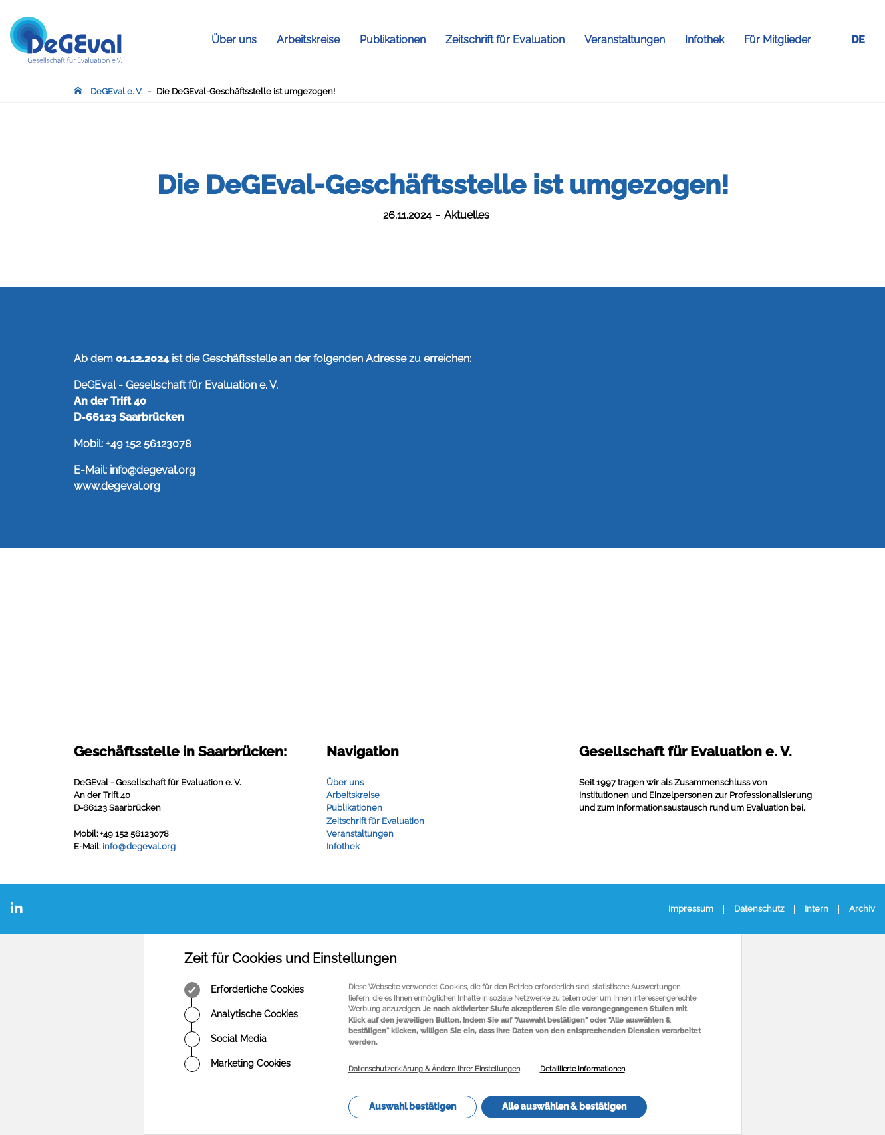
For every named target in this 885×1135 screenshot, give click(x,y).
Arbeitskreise (313, 40)
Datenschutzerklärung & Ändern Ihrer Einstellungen (434, 1069)
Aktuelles (466, 215)
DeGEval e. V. (116, 91)
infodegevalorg (139, 846)
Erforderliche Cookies (244, 990)
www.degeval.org (117, 486)
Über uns (239, 40)
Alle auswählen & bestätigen (564, 1106)
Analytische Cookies (241, 1015)
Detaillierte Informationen (582, 1069)
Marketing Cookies (237, 1064)
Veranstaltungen (629, 40)
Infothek (709, 40)
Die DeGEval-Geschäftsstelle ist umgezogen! (245, 91)
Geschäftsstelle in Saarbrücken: (180, 751)
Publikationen (398, 40)
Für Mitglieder (777, 39)
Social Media (225, 1039)
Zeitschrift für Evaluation (509, 40)
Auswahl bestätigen (412, 1106)
